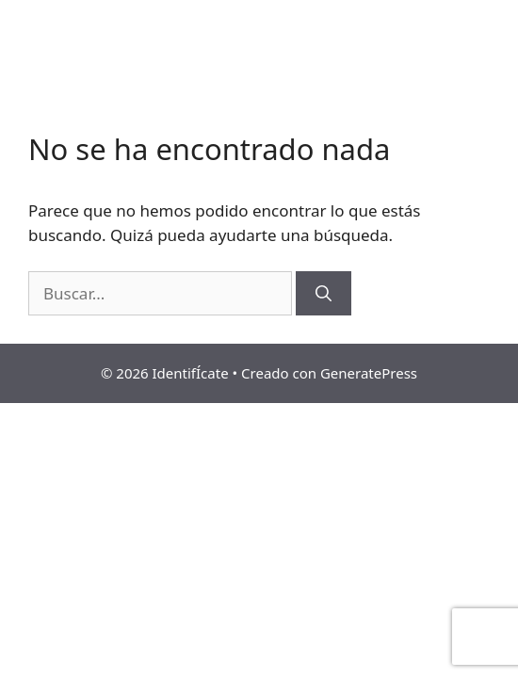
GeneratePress (368, 372)
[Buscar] (323, 293)
